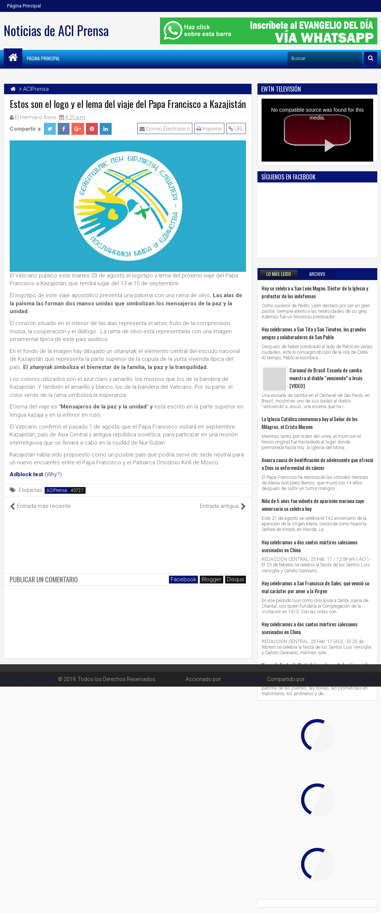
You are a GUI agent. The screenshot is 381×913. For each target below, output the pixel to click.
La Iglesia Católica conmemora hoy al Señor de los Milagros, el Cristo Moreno (310, 422)
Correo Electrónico (165, 129)
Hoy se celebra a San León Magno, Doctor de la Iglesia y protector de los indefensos (315, 292)
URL (236, 129)
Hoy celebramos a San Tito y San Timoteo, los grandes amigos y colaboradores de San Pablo (314, 333)
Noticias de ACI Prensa (56, 30)
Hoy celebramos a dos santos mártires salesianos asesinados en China (310, 546)
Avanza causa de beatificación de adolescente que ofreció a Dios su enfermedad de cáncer (317, 463)
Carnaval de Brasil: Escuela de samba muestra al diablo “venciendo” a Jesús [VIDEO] (325, 377)
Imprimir (209, 129)
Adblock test (26, 474)
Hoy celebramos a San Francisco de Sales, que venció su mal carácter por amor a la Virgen (315, 587)
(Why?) (53, 474)
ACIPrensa (57, 490)
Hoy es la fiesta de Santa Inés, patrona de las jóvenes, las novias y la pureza (316, 669)
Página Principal (24, 6)
